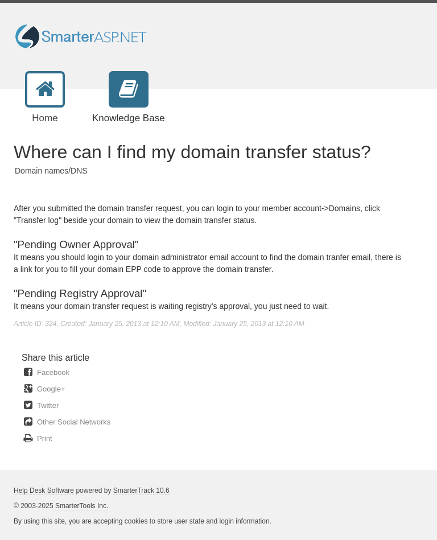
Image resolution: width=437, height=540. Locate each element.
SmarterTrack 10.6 (141, 490)
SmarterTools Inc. (81, 506)
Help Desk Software (44, 490)
